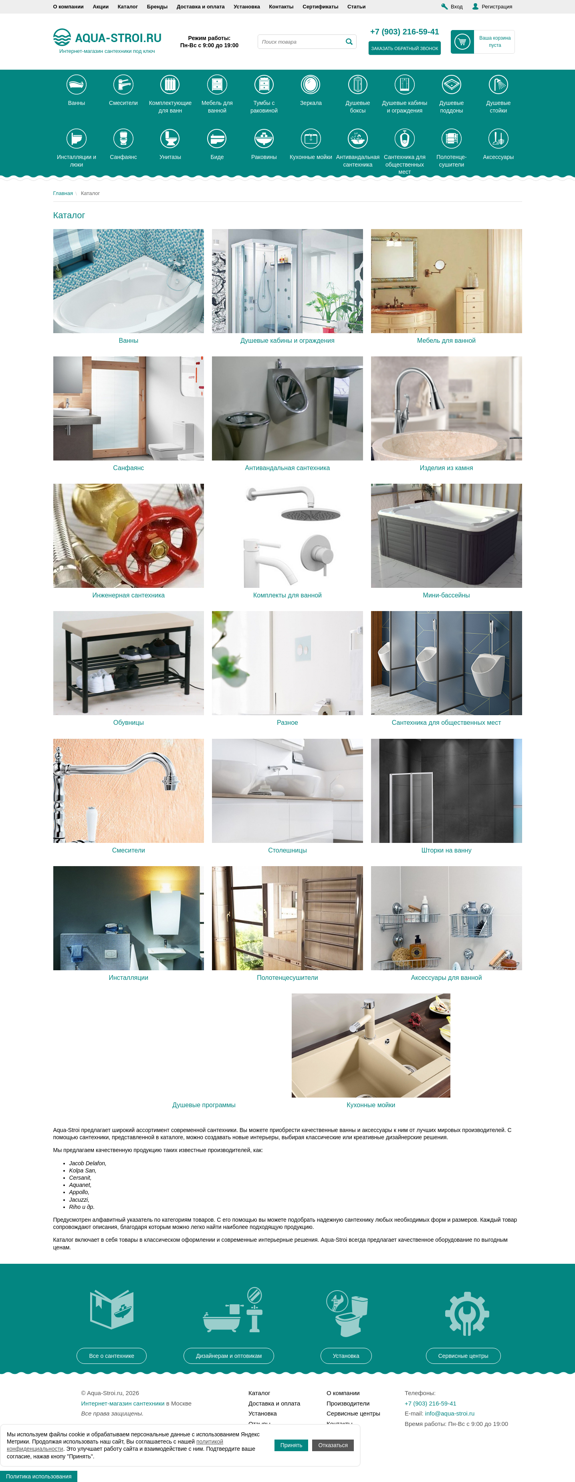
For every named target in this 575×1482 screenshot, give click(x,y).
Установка (247, 7)
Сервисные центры (353, 1413)
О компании (68, 7)
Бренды (157, 7)
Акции (101, 7)
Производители (348, 1403)
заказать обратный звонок (404, 48)
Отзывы (259, 1423)
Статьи (356, 7)
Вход (456, 7)
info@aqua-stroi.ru (450, 1413)
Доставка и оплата (201, 7)
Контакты (281, 7)
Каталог (128, 7)
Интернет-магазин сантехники (123, 1403)
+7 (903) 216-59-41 (404, 32)
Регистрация (497, 7)
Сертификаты (320, 7)
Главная (63, 193)
